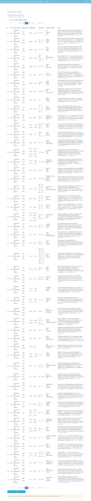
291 (39, 23)
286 (20, 23)
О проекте (47, 1)
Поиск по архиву (17, 1)
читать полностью (75, 60)
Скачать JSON (12, 491)
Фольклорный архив (6, 1)
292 (42, 23)
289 (30, 23)
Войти (86, 1)
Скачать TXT (21, 491)
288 (26, 23)
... (17, 23)
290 (33, 23)
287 (23, 23)
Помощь (41, 1)
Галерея (25, 1)
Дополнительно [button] (33, 1)
